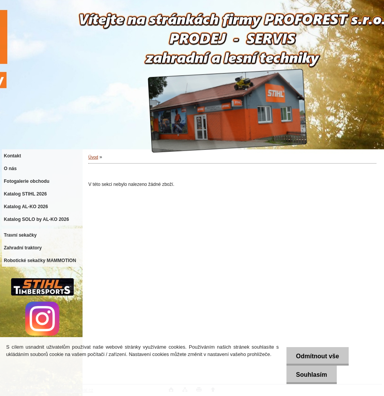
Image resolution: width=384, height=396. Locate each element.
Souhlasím (311, 374)
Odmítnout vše (317, 356)
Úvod (93, 157)
